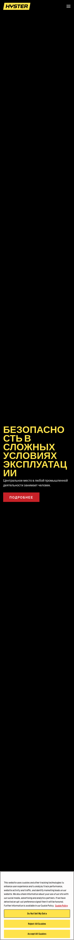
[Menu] (68, 6)
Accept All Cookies (37, 933)
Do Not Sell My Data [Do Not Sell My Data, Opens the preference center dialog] (37, 913)
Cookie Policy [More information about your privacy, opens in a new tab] (61, 905)
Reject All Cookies (37, 923)
